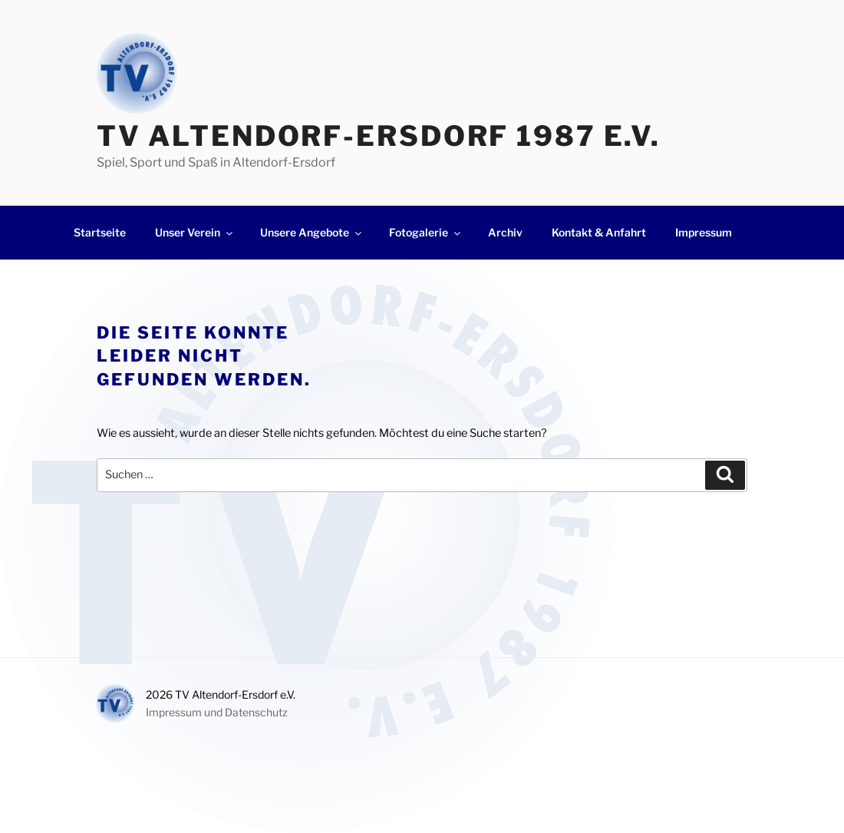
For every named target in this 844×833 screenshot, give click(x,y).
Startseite (100, 232)
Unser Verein (195, 232)
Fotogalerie (426, 232)
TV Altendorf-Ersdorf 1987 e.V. (379, 136)
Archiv (505, 232)
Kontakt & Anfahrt (599, 232)
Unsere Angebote (312, 232)
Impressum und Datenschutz (217, 712)
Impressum (703, 232)
